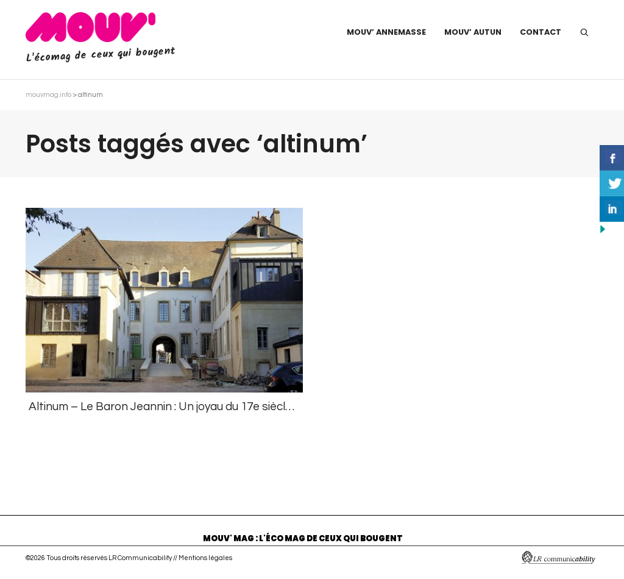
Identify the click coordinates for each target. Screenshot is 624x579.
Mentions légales (205, 558)
